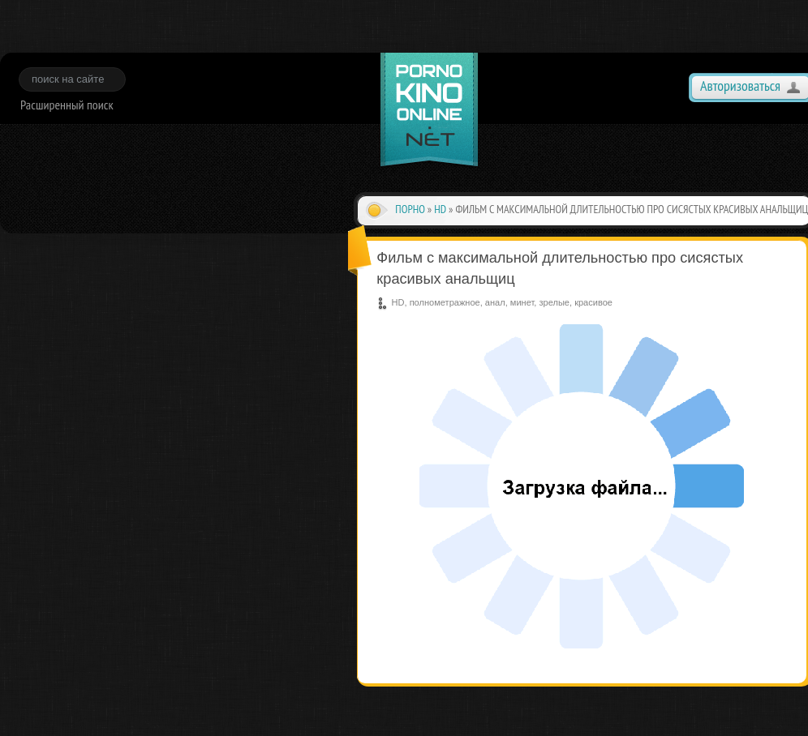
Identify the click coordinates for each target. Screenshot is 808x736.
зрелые (554, 302)
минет (522, 302)
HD (440, 209)
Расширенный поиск (67, 104)
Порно (410, 209)
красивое (593, 302)
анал (495, 302)
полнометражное (445, 302)
